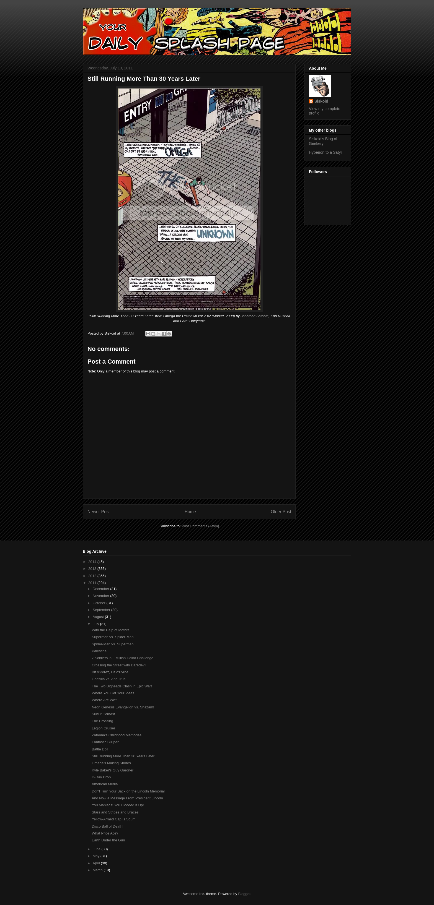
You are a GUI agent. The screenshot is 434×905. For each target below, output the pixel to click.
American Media (105, 784)
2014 (92, 562)
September (102, 610)
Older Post (281, 511)
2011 (92, 583)
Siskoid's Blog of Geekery (323, 141)
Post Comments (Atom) (200, 526)
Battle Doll (100, 749)
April (97, 863)
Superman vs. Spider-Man (112, 637)
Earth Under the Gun (108, 840)
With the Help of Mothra (111, 630)
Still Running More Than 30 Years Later (123, 756)
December (101, 589)
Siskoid (321, 101)
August (99, 617)
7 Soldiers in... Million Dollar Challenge (122, 658)
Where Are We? (104, 700)
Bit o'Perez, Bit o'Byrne (110, 672)
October (100, 603)
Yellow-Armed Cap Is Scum (113, 819)
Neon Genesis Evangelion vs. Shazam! (123, 707)
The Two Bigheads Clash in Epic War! (122, 686)
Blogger (244, 894)
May (96, 856)
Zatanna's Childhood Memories (116, 735)
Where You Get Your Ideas (113, 693)
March (98, 870)
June (97, 849)
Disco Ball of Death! (107, 826)
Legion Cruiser (103, 728)
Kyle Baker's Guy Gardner (112, 770)
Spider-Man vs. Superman (112, 644)
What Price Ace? (105, 833)
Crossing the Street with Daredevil (119, 665)
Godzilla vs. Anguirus (108, 679)
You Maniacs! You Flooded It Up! (118, 805)
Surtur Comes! (103, 714)
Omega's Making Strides (111, 763)
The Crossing (102, 721)
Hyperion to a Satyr (325, 152)
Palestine (99, 651)
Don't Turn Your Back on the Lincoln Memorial (128, 791)
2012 (92, 576)
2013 (92, 569)
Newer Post (98, 511)
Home (190, 511)
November (101, 596)
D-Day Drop (101, 777)
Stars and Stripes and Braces (115, 812)
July (96, 624)
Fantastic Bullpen (105, 742)
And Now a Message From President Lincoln (127, 798)
